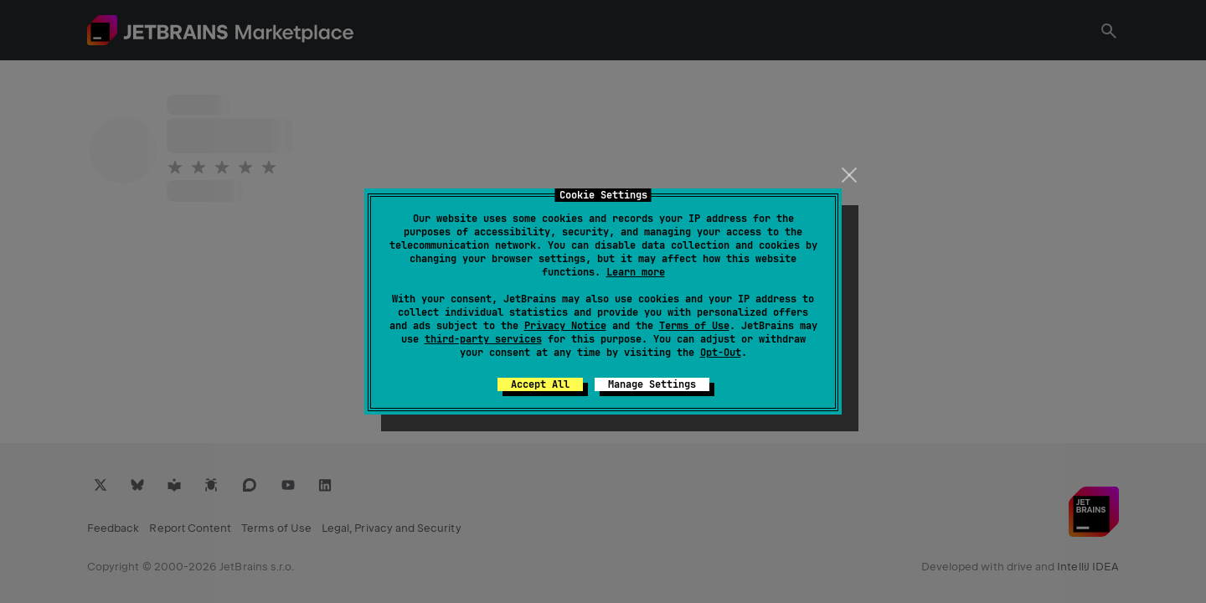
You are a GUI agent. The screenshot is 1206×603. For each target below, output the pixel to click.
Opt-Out (720, 352)
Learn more (635, 272)
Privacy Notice (565, 325)
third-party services (483, 339)
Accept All (540, 384)
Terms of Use (694, 325)
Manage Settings (652, 384)
